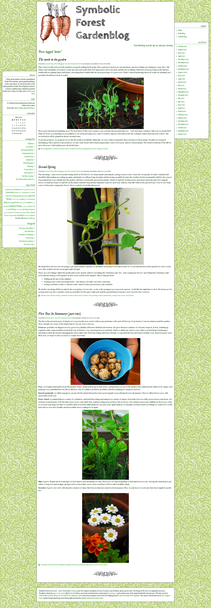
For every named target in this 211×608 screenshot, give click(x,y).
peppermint (87, 149)
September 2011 (183, 131)
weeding (27, 215)
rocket (33, 202)
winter (32, 215)
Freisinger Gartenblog (25, 235)
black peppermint (46, 149)
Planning (30, 166)
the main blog (32, 92)
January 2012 (182, 118)
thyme (131, 296)
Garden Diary (49, 64)
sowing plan (19, 209)
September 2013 (183, 92)
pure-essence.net (58, 593)
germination (25, 196)
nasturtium (31, 199)
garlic (19, 196)
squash (11, 213)
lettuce (67, 149)
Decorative (29, 147)
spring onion (31, 209)
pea (81, 149)
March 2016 (182, 82)
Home (180, 30)
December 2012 (183, 95)
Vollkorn (41, 596)
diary (33, 192)
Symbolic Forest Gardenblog (103, 22)
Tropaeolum (12, 215)
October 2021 (182, 46)
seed (127, 296)
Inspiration (29, 160)
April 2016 (181, 79)
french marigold (59, 565)
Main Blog (181, 33)
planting (10, 203)
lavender (85, 296)
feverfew (71, 296)
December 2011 (183, 121)
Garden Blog (182, 37)
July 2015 (181, 85)
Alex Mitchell (28, 231)
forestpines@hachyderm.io (25, 108)
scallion (30, 206)
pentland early (84, 565)
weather (21, 215)
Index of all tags (29, 218)
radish (100, 296)
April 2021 (181, 56)
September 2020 (183, 69)
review (96, 565)
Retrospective (49, 318)
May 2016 (181, 76)
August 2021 (182, 50)
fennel (62, 149)
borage (24, 189)
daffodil (72, 593)
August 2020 (182, 72)
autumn (43, 296)
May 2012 (181, 105)
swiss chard (103, 565)
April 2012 (181, 108)
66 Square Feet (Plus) (26, 228)
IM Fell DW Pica (66, 596)
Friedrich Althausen (53, 596)
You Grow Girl (28, 244)
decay (29, 192)
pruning (95, 296)
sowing (11, 209)
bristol (28, 190)
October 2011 (182, 128)
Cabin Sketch (122, 596)
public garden (23, 202)
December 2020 (183, 59)
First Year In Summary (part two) (59, 314)
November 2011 (183, 124)
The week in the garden (52, 60)
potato (94, 149)
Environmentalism (27, 150)
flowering (13, 196)
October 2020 (182, 66)
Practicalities (28, 170)
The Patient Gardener (26, 241)
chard (16, 193)
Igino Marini (78, 596)
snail (6, 209)
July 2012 (181, 98)
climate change (55, 296)
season (122, 296)
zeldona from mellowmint (94, 598)
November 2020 (183, 63)
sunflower (16, 213)
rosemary (6, 206)
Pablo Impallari (134, 596)
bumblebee (32, 189)
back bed (12, 190)
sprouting (6, 212)
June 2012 (181, 102)
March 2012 (182, 111)
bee (21, 190)
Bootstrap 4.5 (112, 593)
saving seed (116, 296)
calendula (56, 149)
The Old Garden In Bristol (73, 64)
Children (30, 144)
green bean (77, 296)
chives (19, 192)
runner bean (107, 296)
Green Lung (29, 238)
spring (99, 149)
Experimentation (27, 153)
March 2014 (182, 89)
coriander (64, 296)
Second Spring (47, 167)
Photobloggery (59, 64)
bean (48, 296)
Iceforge (73, 591)
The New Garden (27, 176)
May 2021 (181, 53)
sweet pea (105, 149)
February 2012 (183, 115)
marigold (73, 149)
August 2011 (182, 134)
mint (78, 149)
